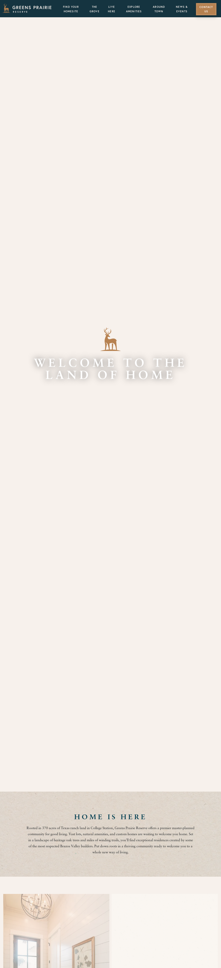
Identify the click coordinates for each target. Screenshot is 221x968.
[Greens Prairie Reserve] (27, 8)
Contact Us (206, 9)
